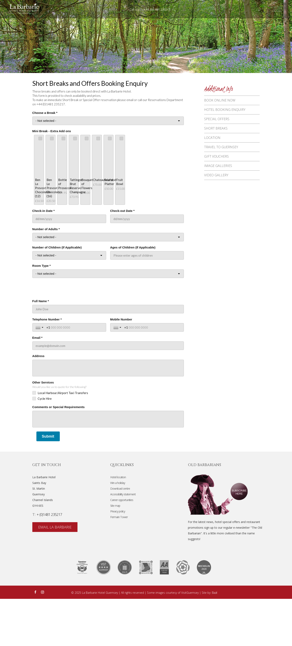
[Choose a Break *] (108, 121)
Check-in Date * (43, 258)
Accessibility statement (123, 541)
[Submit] (48, 483)
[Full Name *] (108, 356)
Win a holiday (117, 530)
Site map (115, 553)
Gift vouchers (218, 160)
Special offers (218, 120)
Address (38, 403)
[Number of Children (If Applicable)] (69, 302)
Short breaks (218, 130)
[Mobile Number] (152, 375)
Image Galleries (220, 170)
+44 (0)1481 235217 (157, 9)
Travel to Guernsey (223, 150)
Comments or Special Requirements (58, 454)
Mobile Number (121, 366)
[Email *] (108, 393)
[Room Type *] (108, 321)
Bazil (214, 640)
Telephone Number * (47, 366)
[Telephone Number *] (74, 375)
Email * (37, 385)
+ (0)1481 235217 (49, 561)
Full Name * (40, 348)
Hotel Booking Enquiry (226, 110)
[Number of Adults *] (108, 284)
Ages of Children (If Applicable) (133, 294)
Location (214, 140)
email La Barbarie (55, 574)
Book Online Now (221, 100)
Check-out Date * (122, 258)
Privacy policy (117, 558)
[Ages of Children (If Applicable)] (147, 303)
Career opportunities (121, 547)
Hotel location (118, 524)
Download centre (120, 536)
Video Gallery (218, 180)
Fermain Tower (119, 564)
